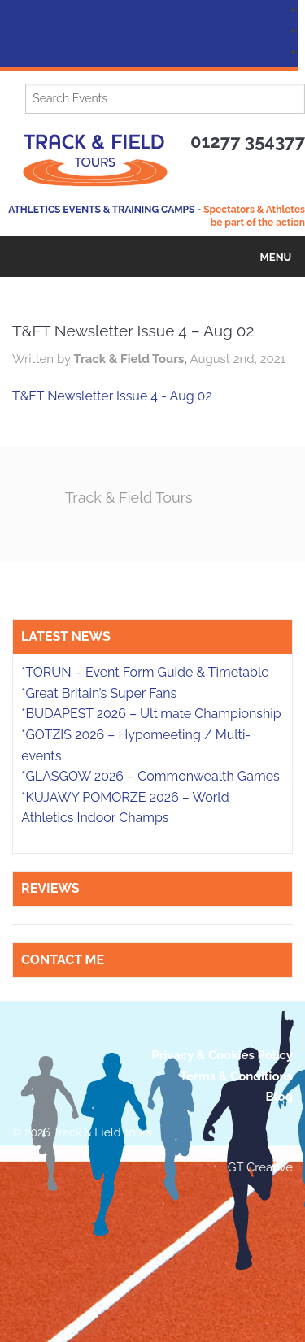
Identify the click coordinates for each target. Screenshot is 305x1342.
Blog (279, 1096)
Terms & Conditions (236, 1076)
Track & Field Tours (129, 497)
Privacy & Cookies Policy (222, 1055)
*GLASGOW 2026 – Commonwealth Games (150, 776)
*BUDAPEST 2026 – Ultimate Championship (151, 713)
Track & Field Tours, (131, 359)
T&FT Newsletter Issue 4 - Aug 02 (112, 396)
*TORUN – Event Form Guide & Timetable (144, 672)
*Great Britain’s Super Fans (98, 693)
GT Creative (260, 1167)
